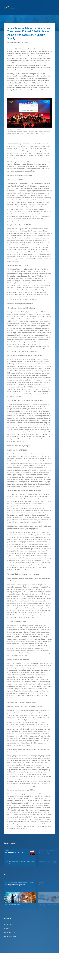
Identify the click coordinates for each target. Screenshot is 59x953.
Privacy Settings (10, 936)
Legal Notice (9, 925)
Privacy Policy (9, 932)
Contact (7, 928)
